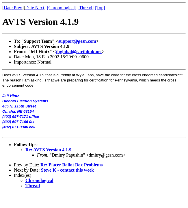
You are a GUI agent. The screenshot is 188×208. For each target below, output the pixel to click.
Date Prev (13, 7)
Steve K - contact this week (67, 170)
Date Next (34, 7)
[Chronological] (61, 7)
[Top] (100, 7)
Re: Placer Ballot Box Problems (71, 164)
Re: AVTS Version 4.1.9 (48, 149)
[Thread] (85, 7)
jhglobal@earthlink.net (79, 51)
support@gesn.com (77, 41)
